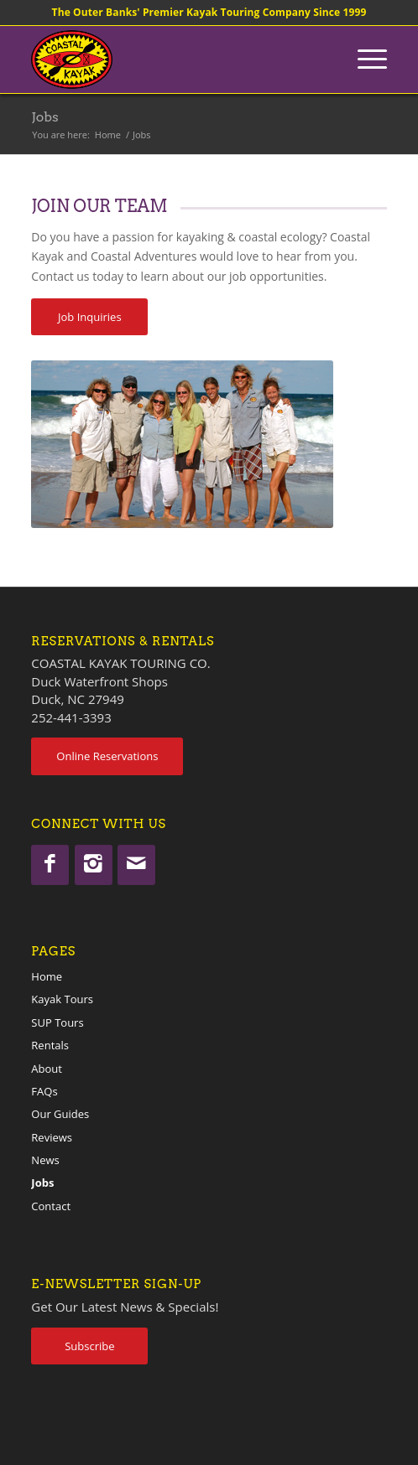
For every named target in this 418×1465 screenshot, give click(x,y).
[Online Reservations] (107, 756)
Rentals (50, 1045)
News (45, 1159)
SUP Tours (57, 1022)
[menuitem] (364, 59)
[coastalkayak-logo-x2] (173, 59)
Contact (51, 1206)
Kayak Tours (62, 999)
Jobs (44, 117)
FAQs (44, 1091)
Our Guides (60, 1113)
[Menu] (364, 59)
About (46, 1068)
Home (46, 976)
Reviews (51, 1137)
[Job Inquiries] (89, 317)
